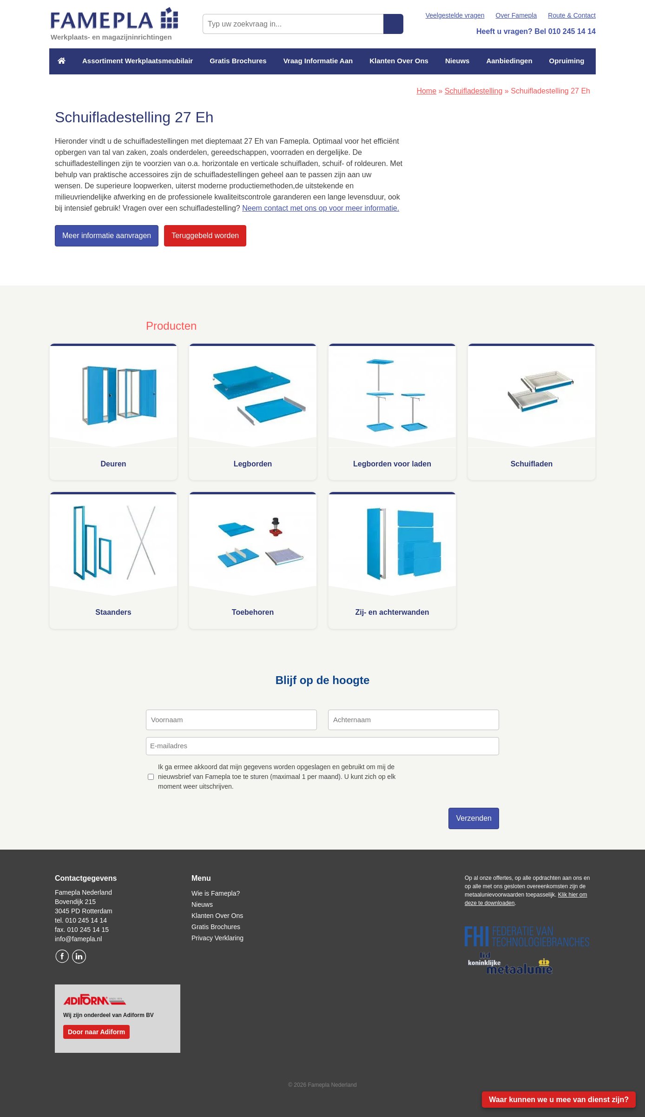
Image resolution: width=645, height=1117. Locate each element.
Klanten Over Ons (398, 61)
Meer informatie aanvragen (106, 235)
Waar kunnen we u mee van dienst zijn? (559, 1100)
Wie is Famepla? (215, 893)
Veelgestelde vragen (455, 15)
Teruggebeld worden (205, 235)
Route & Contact (572, 15)
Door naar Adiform (96, 1032)
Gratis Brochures (238, 61)
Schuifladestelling (474, 91)
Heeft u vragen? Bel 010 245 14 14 (536, 31)
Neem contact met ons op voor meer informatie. (320, 208)
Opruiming (567, 61)
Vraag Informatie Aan (318, 61)
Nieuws (457, 61)
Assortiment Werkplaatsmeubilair (137, 61)
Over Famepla (516, 15)
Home (426, 91)
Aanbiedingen (509, 61)
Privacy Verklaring (217, 938)
